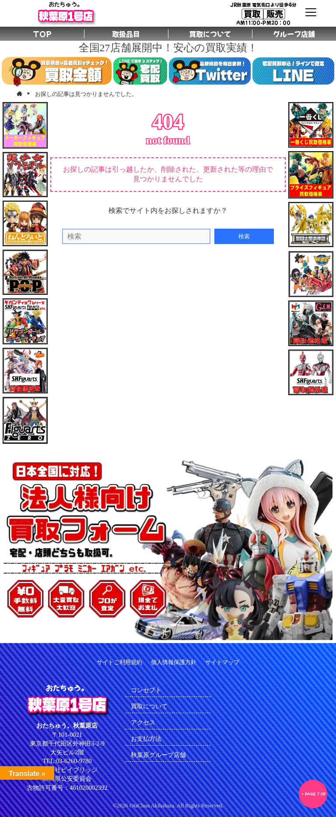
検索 (244, 236)
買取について (149, 706)
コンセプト (146, 689)
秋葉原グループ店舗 (158, 754)
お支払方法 (146, 738)
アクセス (143, 722)
